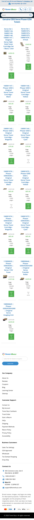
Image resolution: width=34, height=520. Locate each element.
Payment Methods (8, 427)
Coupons (5, 384)
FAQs (4, 420)
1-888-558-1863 (10, 479)
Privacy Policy (6, 433)
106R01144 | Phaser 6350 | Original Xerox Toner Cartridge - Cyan (25, 134)
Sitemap (5, 394)
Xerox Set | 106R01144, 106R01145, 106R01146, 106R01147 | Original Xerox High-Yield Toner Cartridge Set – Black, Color (8, 39)
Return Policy (6, 430)
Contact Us (6, 405)
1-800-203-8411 (10, 476)
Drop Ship (5, 460)
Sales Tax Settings (8, 447)
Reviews (5, 381)
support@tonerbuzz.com (13, 488)
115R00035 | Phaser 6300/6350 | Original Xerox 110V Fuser (8, 266)
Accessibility (6, 436)
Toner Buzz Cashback (9, 411)
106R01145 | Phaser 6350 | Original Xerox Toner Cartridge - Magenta (8, 134)
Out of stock (28, 161)
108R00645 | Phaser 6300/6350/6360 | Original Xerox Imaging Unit (9, 309)
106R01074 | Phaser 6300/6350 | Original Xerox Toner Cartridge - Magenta (8, 223)
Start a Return (7, 417)
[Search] (17, 15)
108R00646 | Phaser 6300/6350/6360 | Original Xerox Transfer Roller (26, 267)
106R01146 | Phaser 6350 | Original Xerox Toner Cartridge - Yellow (25, 91)
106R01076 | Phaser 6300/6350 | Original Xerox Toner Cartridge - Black (8, 178)
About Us (5, 378)
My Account (6, 408)
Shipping (5, 424)
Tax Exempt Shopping (9, 457)
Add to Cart (11, 75)
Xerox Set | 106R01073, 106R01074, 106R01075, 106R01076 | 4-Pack (25, 34)
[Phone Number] (21, 9)
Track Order (6, 414)
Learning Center (7, 390)
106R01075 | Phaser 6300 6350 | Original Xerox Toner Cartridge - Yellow (25, 178)
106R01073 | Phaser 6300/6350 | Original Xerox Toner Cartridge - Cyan (25, 223)
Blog (3, 387)
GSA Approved (7, 451)
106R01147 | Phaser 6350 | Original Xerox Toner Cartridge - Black (8, 91)
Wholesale (5, 454)
